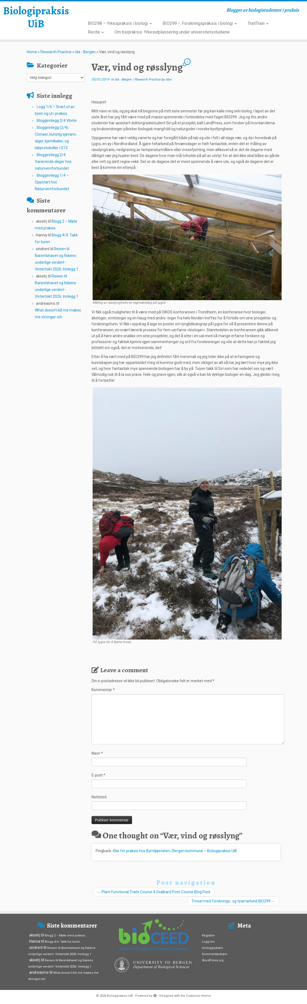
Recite (96, 32)
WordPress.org (213, 960)
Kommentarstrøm (214, 954)
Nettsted (99, 797)
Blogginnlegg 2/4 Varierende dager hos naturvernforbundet (53, 161)
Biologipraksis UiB (36, 17)
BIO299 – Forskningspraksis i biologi (200, 23)
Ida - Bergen (85, 52)
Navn (97, 753)
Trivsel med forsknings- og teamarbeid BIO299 (233, 901)
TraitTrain (258, 23)
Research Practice (56, 52)
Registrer (208, 935)
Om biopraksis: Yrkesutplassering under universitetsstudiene (172, 32)
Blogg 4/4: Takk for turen (62, 941)
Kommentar (103, 690)
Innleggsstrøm (212, 948)
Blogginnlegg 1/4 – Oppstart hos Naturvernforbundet (52, 182)
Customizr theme (198, 996)
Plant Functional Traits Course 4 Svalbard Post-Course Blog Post (153, 892)
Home (32, 52)
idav (169, 79)
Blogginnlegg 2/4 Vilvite (57, 120)
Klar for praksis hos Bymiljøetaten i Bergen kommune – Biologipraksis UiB (175, 851)
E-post (98, 775)
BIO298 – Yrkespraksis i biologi (120, 23)
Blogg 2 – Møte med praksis (65, 935)
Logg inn (208, 941)
